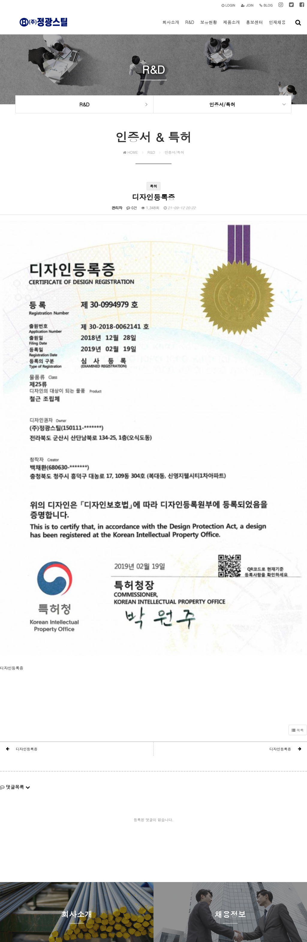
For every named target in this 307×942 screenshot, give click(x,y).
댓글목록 (15, 709)
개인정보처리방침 (121, 897)
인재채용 (277, 26)
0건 (132, 210)
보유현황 (208, 26)
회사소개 (170, 26)
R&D (189, 26)
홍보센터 (254, 26)
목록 (298, 652)
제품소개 (231, 26)
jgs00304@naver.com (228, 909)
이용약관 (147, 897)
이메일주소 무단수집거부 (179, 897)
